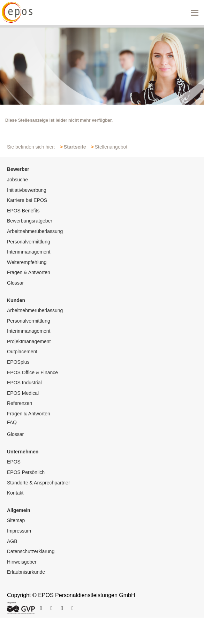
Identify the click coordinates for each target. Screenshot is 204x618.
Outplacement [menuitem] (22, 351)
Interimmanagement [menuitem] (29, 252)
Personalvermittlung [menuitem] (28, 241)
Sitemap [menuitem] (16, 520)
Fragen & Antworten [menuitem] (28, 272)
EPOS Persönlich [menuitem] (26, 472)
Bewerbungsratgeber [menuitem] (29, 221)
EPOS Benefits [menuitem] (23, 210)
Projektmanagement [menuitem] (29, 341)
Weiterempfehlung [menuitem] (26, 262)
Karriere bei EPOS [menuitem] (27, 200)
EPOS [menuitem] (14, 462)
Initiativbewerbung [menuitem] (26, 190)
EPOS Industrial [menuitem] (24, 382)
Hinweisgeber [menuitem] (22, 562)
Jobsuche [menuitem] (17, 179)
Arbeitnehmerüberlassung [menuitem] (35, 231)
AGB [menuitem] (12, 541)
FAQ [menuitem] (12, 422)
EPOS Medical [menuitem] (23, 393)
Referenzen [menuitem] (19, 403)
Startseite (75, 147)
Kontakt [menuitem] (15, 493)
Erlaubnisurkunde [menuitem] (26, 572)
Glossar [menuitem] (15, 283)
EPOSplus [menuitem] (18, 362)
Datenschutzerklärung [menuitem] (30, 551)
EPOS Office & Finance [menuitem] (32, 372)
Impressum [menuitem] (19, 531)
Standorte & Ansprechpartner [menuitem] (38, 482)
